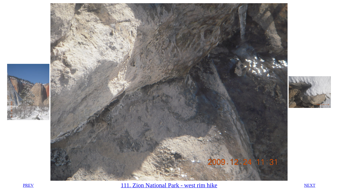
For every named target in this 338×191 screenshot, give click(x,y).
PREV (28, 185)
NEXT (310, 185)
